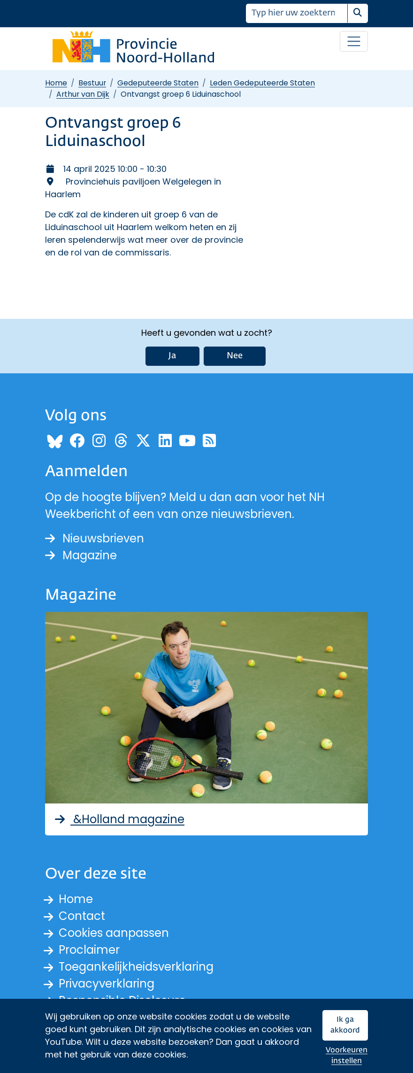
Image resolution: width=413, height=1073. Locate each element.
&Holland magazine (118, 819)
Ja (172, 356)
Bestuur (92, 82)
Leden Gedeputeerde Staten (262, 82)
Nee (235, 356)
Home (56, 82)
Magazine (81, 555)
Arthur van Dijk (82, 94)
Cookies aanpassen (114, 933)
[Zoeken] (297, 13)
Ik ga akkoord (345, 1025)
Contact (82, 916)
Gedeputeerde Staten (158, 82)
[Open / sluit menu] (354, 41)
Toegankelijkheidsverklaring (136, 966)
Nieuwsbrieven (94, 538)
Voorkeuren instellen (346, 1056)
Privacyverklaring (106, 983)
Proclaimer (89, 949)
